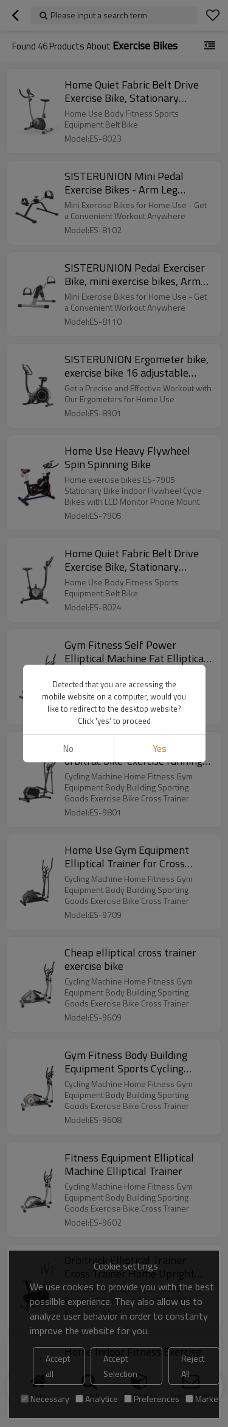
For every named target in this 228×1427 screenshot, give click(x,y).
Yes (160, 749)
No (68, 749)
